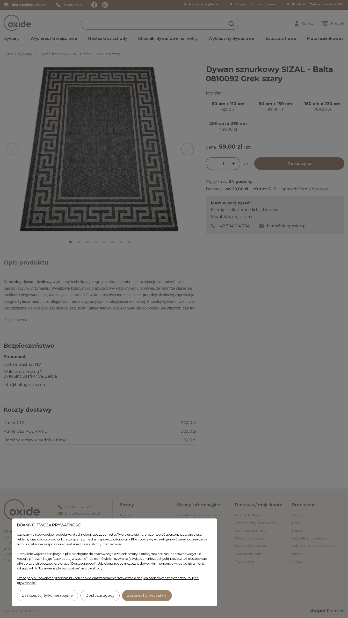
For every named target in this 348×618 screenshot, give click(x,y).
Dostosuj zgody (100, 595)
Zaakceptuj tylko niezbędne (47, 595)
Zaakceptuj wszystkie (147, 595)
